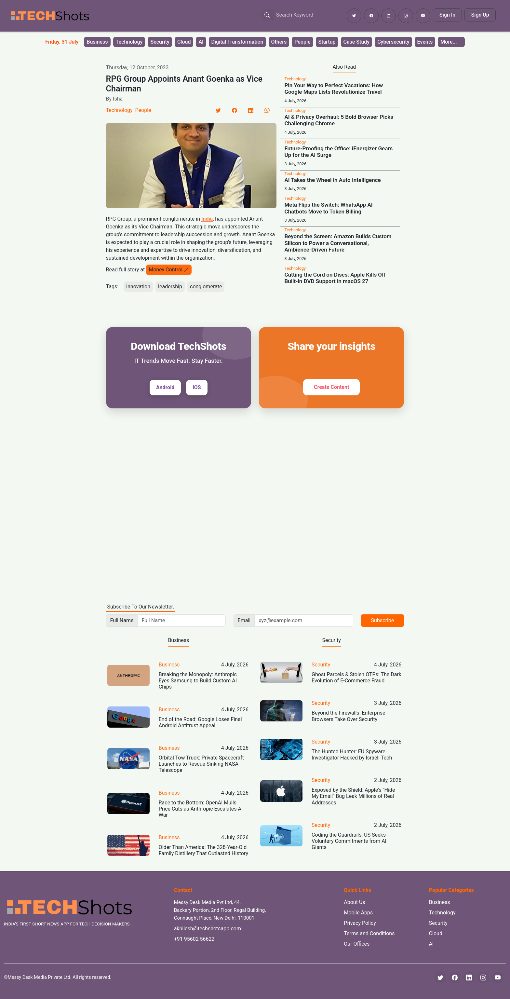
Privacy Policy (360, 923)
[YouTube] (497, 977)
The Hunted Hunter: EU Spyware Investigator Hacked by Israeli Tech (352, 754)
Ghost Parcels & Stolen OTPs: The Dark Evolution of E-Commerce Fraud (356, 677)
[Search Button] (267, 15)
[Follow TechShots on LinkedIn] (388, 15)
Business (97, 42)
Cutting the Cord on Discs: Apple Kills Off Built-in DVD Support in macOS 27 (335, 277)
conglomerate (206, 286)
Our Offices (356, 944)
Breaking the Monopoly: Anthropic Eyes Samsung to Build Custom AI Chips (198, 680)
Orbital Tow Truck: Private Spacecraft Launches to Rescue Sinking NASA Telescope (201, 764)
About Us (354, 902)
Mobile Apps (358, 913)
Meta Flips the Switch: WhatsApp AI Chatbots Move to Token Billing (328, 207)
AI (200, 42)
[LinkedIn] (251, 110)
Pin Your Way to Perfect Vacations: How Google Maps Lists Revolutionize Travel (333, 88)
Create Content (331, 387)
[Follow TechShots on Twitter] (354, 15)
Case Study (356, 42)
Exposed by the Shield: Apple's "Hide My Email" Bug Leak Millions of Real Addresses (353, 796)
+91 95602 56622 (194, 939)
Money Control (169, 270)
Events (425, 42)
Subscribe (382, 620)
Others (279, 42)
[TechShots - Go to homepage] (49, 16)
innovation (138, 286)
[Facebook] (234, 110)
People (302, 42)
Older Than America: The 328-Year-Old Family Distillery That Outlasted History (203, 850)
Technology (129, 42)
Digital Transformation (237, 42)
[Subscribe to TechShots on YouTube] (423, 15)
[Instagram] (483, 977)
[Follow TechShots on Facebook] (371, 15)
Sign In (447, 15)
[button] (451, 42)
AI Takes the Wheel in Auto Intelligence (332, 180)
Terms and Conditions (369, 933)
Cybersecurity (393, 42)
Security (159, 42)
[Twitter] (218, 110)
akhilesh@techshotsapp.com (207, 928)
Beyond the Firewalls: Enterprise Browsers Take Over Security (348, 716)
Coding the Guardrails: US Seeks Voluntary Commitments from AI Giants (349, 841)
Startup (327, 42)
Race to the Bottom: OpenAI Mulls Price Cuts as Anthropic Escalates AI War (201, 809)
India (207, 219)
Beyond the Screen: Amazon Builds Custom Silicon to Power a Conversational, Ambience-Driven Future (337, 243)
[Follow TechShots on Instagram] (405, 15)
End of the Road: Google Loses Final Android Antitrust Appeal (200, 722)
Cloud (184, 42)
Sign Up (480, 15)
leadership (170, 286)
